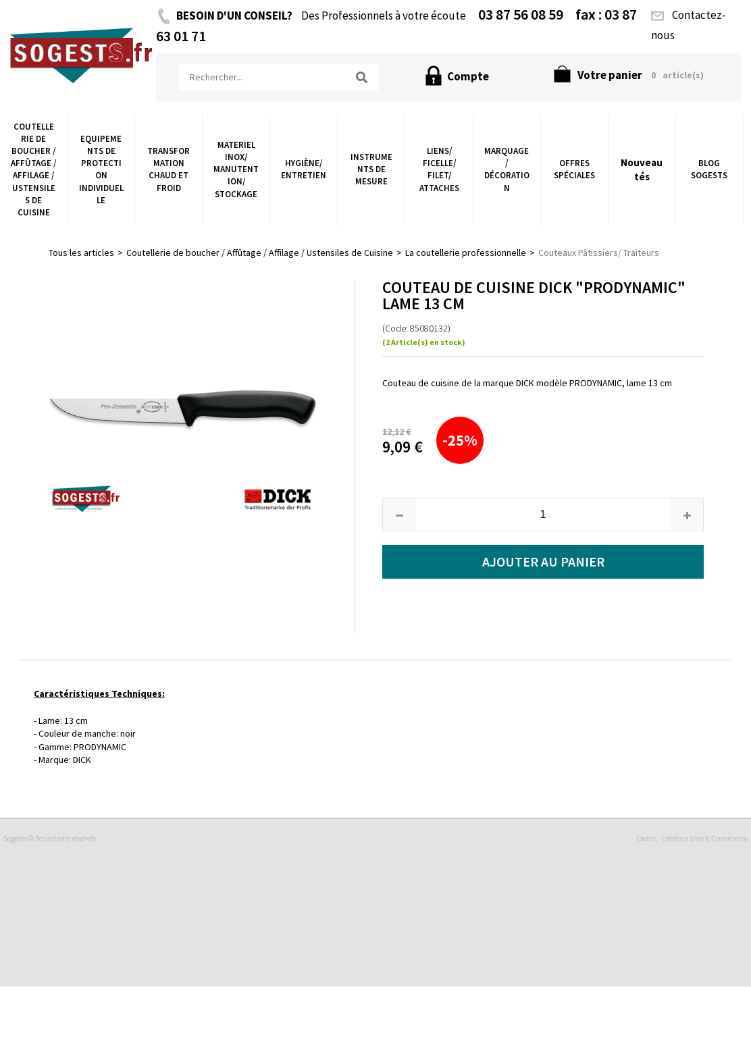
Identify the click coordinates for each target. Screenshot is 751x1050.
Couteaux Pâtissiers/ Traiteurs (598, 252)
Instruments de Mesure (371, 169)
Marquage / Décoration (506, 169)
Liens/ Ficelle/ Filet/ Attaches (439, 169)
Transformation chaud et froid (168, 169)
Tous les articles (81, 252)
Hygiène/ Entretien (303, 169)
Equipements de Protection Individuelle (101, 169)
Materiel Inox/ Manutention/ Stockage (236, 169)
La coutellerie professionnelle (465, 252)
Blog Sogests (709, 169)
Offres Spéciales (574, 169)
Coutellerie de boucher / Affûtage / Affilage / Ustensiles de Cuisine (33, 169)
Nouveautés (642, 169)
